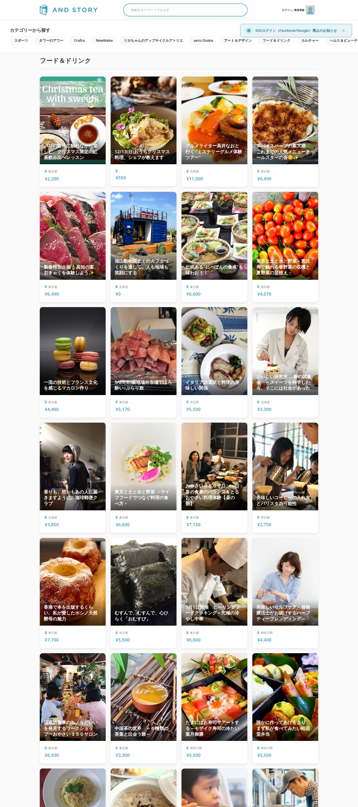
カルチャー (310, 40)
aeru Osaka (204, 40)
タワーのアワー (51, 40)
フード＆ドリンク (277, 40)
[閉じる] (343, 30)
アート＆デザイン (238, 40)
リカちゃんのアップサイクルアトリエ (153, 40)
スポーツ (21, 40)
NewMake (104, 40)
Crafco (79, 40)
